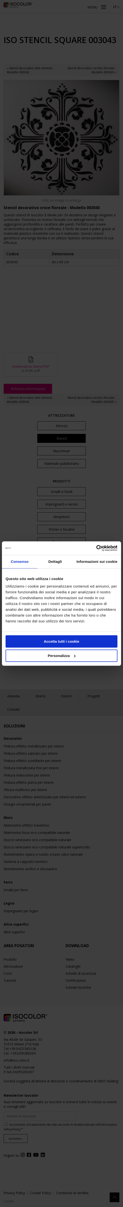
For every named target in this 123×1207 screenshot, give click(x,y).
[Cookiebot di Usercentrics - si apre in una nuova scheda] (96, 548)
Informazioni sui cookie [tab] (97, 561)
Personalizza (62, 656)
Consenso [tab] (20, 561)
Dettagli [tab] (55, 561)
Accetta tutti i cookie (61, 641)
